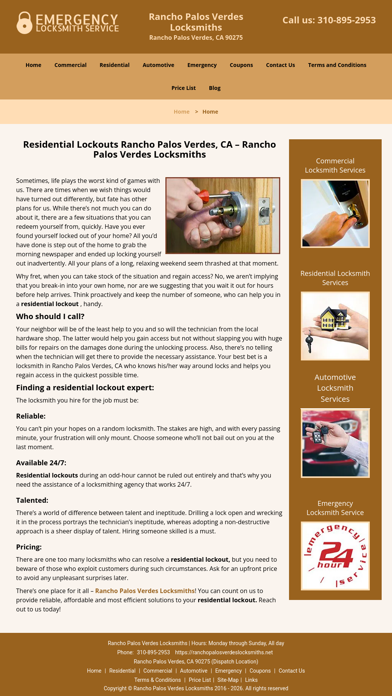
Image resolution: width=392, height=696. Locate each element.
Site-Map (227, 680)
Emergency (202, 64)
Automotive (159, 64)
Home (33, 64)
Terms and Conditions (337, 64)
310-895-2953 (346, 19)
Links (251, 680)
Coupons (241, 64)
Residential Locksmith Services (335, 278)
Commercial (70, 64)
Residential (114, 64)
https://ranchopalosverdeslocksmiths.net (224, 652)
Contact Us (280, 64)
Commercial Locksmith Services (335, 165)
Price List (184, 87)
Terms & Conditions (157, 680)
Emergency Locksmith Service (335, 508)
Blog (214, 87)
